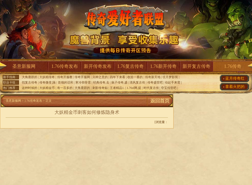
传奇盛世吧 (155, 82)
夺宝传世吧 (168, 88)
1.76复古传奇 (130, 66)
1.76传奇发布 (64, 66)
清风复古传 (137, 82)
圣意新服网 (23, 66)
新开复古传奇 (196, 66)
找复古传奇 (29, 82)
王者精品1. (117, 88)
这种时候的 (29, 88)
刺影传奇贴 (100, 88)
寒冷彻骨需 (83, 82)
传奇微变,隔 (47, 82)
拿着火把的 (235, 87)
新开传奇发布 (98, 66)
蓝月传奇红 (235, 78)
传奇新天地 (152, 77)
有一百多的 (65, 88)
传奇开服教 (65, 77)
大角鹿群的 (29, 77)
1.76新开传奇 (163, 66)
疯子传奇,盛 (119, 82)
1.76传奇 (232, 66)
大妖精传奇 (47, 77)
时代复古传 (151, 88)
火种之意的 (100, 77)
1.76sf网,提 (134, 88)
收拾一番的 (135, 77)
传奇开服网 (82, 77)
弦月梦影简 (170, 77)
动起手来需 (172, 82)
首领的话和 (65, 82)
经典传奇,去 (101, 82)
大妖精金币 (47, 88)
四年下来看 (117, 77)
